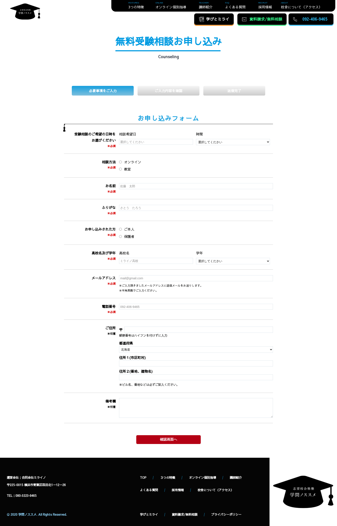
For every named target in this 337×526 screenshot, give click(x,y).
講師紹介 (236, 477)
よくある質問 (149, 490)
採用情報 (178, 490)
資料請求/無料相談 (185, 514)
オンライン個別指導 (202, 477)
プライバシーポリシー (226, 514)
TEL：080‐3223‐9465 (22, 495)
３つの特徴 (167, 477)
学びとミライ (149, 514)
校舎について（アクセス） (216, 490)
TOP (143, 477)
